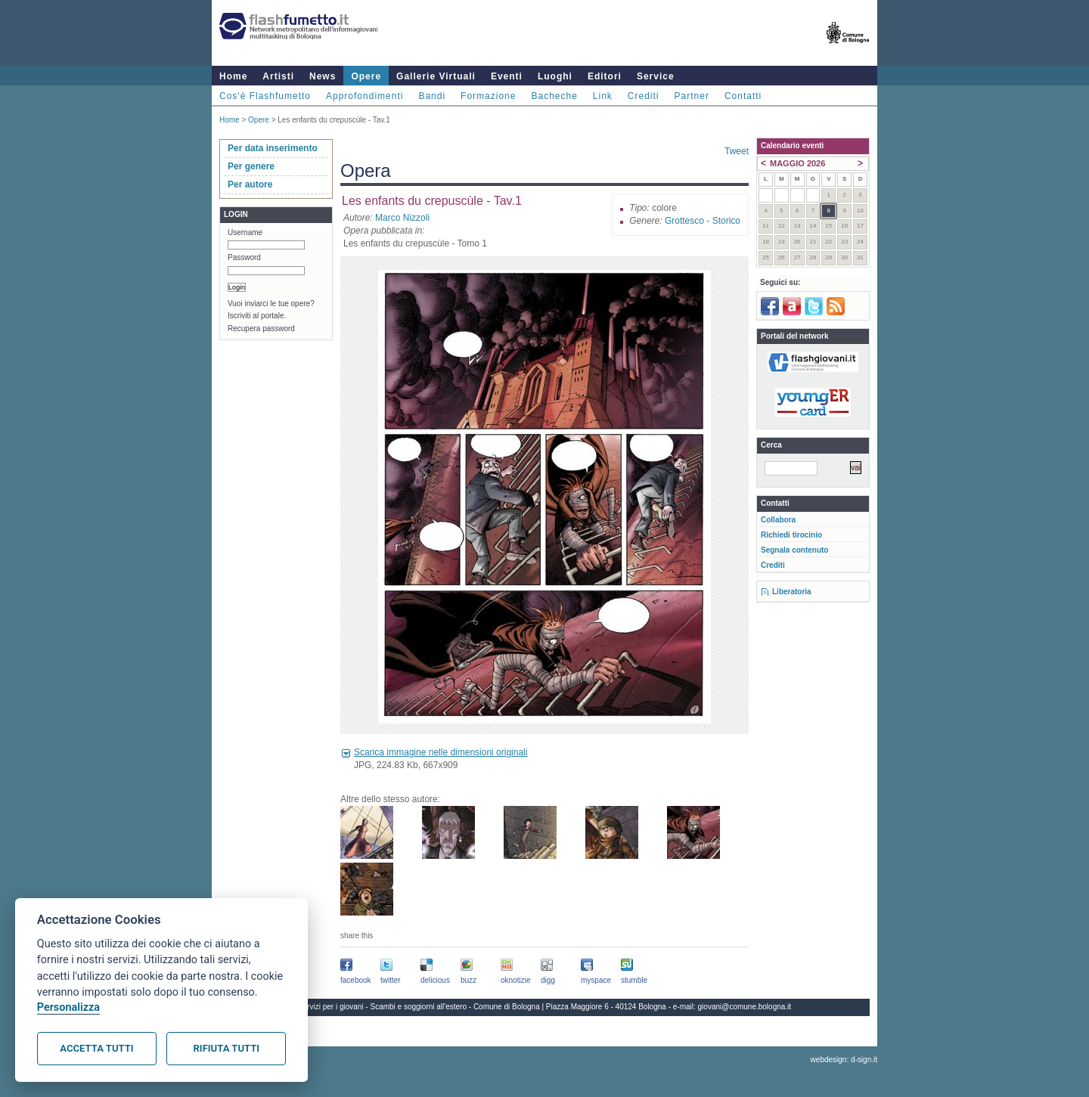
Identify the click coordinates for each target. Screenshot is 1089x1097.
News (322, 76)
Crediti (643, 96)
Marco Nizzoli (402, 217)
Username (245, 232)
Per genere (251, 166)
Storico (726, 220)
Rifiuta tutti (226, 1048)
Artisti (278, 76)
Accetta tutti (96, 1048)
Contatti (743, 96)
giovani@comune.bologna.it (745, 1006)
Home (233, 76)
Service (656, 76)
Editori (605, 76)
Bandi (431, 96)
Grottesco (684, 220)
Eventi (507, 76)
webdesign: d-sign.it (844, 1059)
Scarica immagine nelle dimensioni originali (440, 752)
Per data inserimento (273, 148)
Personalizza (68, 1007)
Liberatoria (791, 591)
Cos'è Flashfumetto (265, 96)
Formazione (488, 96)
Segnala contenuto (794, 550)
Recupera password (261, 328)
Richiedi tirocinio (791, 535)
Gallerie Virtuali (436, 76)
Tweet (736, 151)
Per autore (250, 184)
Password (244, 257)
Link (603, 96)
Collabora (778, 520)
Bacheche (554, 96)
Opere (366, 76)
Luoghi (555, 76)
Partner (692, 96)
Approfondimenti (364, 96)
